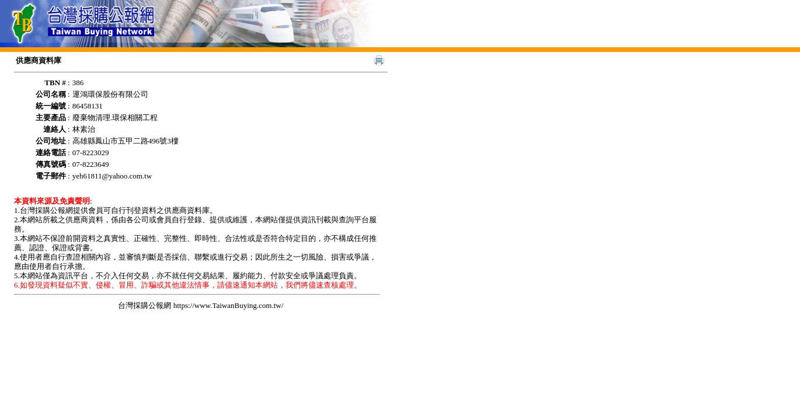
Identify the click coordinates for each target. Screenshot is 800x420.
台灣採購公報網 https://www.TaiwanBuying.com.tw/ (200, 305)
